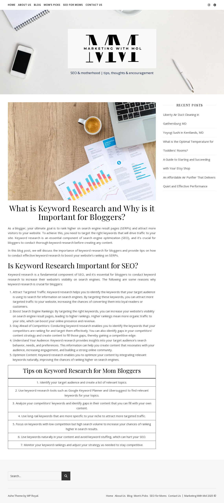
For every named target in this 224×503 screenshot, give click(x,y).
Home (11, 4)
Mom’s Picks (52, 4)
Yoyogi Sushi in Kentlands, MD (183, 132)
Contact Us (94, 4)
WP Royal (32, 495)
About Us (24, 4)
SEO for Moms (73, 4)
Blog (37, 4)
